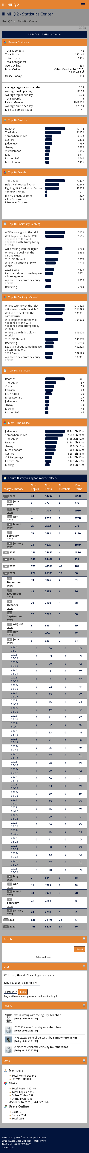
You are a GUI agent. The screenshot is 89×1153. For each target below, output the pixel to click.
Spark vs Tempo (15, 192)
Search (8, 939)
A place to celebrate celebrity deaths (22, 281)
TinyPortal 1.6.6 (10, 1144)
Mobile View (40, 1141)
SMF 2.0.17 (7, 1137)
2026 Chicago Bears (26, 1027)
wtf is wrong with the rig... (29, 1015)
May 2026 (13, 510)
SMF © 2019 (21, 1137)
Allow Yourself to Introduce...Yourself (16, 201)
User (6, 966)
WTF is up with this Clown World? (20, 264)
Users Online (19, 1106)
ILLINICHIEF (12, 394)
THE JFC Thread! (15, 259)
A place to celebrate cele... (30, 1047)
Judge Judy (11, 143)
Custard (9, 139)
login (38, 975)
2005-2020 (25, 1144)
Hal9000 (79, 102)
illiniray (9, 147)
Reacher (55, 1015)
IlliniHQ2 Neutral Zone (18, 195)
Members (16, 1070)
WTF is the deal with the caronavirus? (19, 254)
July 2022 (12, 633)
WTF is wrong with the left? (21, 232)
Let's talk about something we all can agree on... (23, 275)
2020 (12, 926)
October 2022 (12, 606)
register (49, 975)
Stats (7, 1061)
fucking (9, 408)
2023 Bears (12, 269)
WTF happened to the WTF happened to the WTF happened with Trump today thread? (22, 240)
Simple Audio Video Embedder (17, 1141)
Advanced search (44, 957)
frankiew (10, 390)
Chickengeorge (14, 457)
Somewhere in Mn (65, 1037)
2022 (12, 573)
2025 (12, 552)
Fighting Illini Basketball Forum (23, 188)
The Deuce (11, 180)
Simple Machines (37, 1137)
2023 (12, 566)
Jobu (7, 154)
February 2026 (13, 537)
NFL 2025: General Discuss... (31, 1037)
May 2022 (13, 878)
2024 (12, 559)
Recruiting (11, 287)
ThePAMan (12, 132)
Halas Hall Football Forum (20, 184)
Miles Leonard (13, 162)
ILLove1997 (12, 158)
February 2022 (13, 904)
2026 (12, 496)
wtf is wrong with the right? (21, 249)
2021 (12, 919)
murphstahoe (52, 1027)
